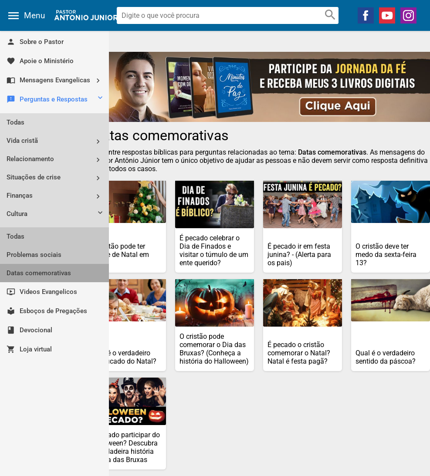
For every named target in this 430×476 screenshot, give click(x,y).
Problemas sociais (34, 255)
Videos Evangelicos (42, 291)
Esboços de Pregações (47, 311)
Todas (15, 122)
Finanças (57, 196)
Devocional (29, 330)
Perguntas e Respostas (56, 99)
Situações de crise (57, 177)
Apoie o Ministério (40, 61)
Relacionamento (57, 159)
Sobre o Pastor (35, 41)
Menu (34, 15)
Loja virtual (29, 349)
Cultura (56, 214)
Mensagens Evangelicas (57, 80)
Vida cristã (57, 141)
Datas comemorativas (39, 273)
